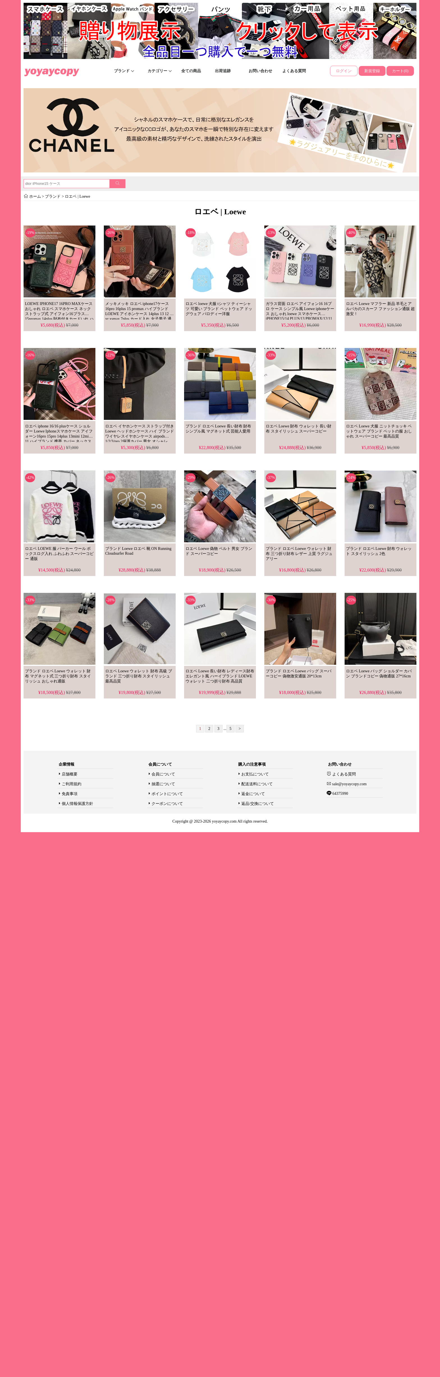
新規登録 (372, 71)
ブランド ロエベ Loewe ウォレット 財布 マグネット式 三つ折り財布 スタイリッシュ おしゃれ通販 (58, 676)
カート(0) (400, 71)
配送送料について (257, 784)
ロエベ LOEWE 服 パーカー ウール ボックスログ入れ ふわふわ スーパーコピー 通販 (59, 554)
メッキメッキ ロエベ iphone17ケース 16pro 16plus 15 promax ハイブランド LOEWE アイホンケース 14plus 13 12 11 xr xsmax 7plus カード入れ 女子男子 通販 (139, 314)
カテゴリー (160, 71)
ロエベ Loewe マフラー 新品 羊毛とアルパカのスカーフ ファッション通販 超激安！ (380, 309)
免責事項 (69, 794)
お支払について (255, 774)
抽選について (163, 784)
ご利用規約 (71, 784)
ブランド (124, 71)
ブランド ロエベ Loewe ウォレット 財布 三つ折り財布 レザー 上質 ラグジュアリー (299, 554)
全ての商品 (191, 71)
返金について (253, 794)
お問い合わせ (260, 71)
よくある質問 (294, 71)
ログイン (344, 71)
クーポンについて (167, 804)
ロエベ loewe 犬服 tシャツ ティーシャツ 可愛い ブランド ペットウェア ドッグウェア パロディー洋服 (218, 309)
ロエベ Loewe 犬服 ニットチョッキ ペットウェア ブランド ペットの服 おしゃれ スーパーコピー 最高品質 (379, 431)
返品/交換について (257, 804)
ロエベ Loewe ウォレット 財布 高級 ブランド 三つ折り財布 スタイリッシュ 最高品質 (138, 676)
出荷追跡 (223, 71)
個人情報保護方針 (77, 804)
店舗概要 (69, 774)
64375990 (339, 793)
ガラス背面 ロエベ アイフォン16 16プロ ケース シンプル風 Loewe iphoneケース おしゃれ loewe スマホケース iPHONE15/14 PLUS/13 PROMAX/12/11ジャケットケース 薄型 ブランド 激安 (300, 314)
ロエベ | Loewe (77, 196)
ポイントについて (167, 794)
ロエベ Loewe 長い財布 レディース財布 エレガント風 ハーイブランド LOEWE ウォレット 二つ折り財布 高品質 (219, 676)
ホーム (35, 196)
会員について (163, 774)
